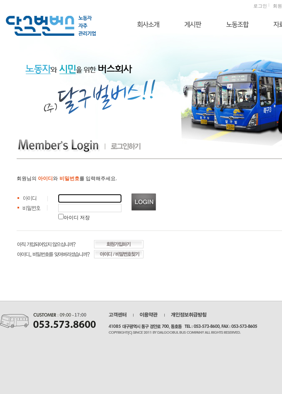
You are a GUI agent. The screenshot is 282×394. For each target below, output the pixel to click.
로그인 (260, 5)
